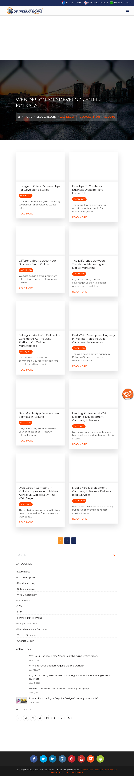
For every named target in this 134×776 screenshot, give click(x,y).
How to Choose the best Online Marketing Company (59, 688)
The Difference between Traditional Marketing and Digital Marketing (89, 264)
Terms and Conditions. (90, 770)
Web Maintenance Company (31, 629)
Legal (73, 772)
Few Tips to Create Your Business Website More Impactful (88, 190)
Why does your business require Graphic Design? (56, 665)
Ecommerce (23, 571)
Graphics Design (25, 641)
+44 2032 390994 (98, 2)
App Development (26, 577)
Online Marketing (25, 589)
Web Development (26, 594)
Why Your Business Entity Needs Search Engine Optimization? (63, 656)
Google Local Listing (27, 623)
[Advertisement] (67, 37)
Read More (26, 213)
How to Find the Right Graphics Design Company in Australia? (63, 698)
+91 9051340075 (123, 2)
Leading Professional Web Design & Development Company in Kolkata (89, 417)
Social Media (23, 600)
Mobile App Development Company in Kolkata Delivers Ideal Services (91, 491)
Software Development (29, 618)
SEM (19, 612)
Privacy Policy (64, 772)
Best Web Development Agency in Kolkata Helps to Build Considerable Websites (93, 339)
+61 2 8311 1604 (74, 2)
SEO (19, 606)
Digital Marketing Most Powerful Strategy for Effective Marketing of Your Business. (69, 677)
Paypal (80, 772)
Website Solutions (26, 635)
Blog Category (46, 116)
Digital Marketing (25, 583)
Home (28, 116)
